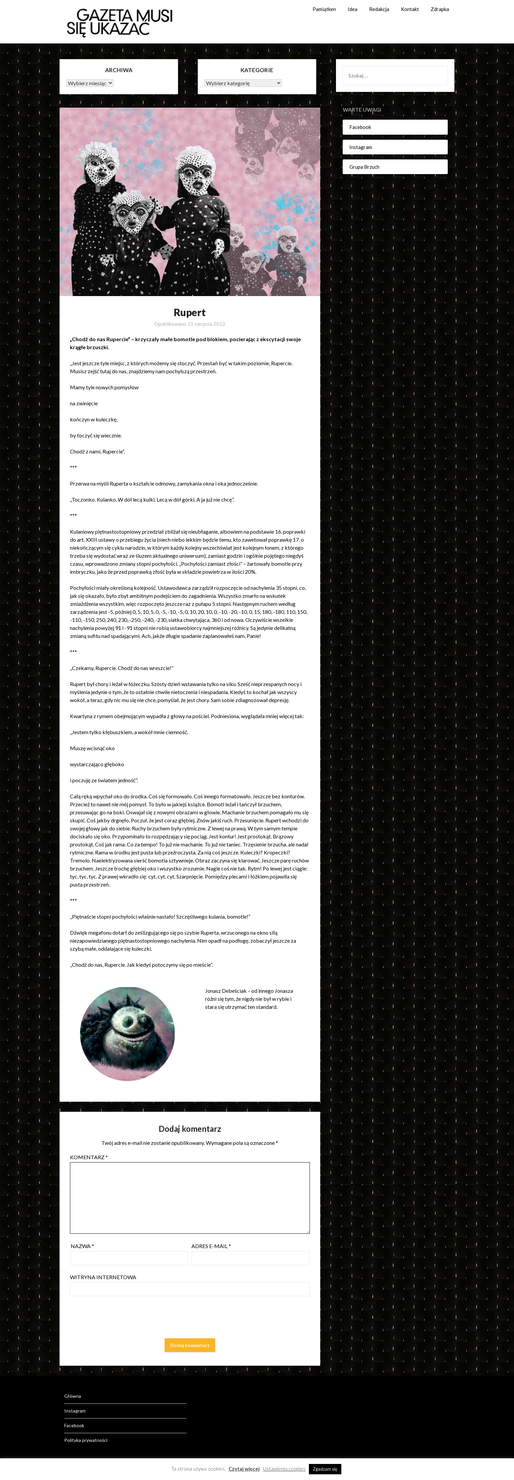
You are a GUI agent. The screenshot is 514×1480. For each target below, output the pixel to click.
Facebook (360, 127)
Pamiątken (324, 9)
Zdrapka (440, 9)
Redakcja (379, 9)
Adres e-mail (211, 1246)
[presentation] (121, 1319)
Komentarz (89, 1157)
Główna (72, 1396)
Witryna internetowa (103, 1277)
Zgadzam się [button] (325, 1469)
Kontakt (410, 9)
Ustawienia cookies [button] (284, 1469)
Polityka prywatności (85, 1440)
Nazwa (82, 1246)
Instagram (360, 147)
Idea (352, 9)
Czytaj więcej (244, 1469)
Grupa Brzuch (364, 167)
